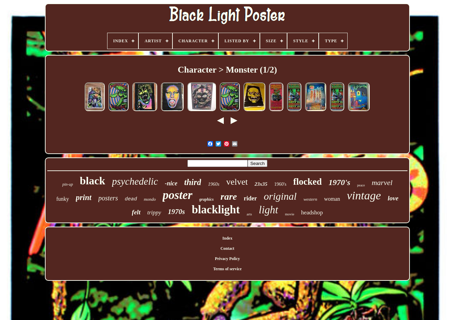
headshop (312, 212)
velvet (237, 182)
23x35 (260, 184)
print (83, 197)
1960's (280, 184)
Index (227, 238)
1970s (176, 212)
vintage (364, 195)
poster (178, 195)
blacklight (216, 209)
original (280, 196)
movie (290, 214)
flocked (307, 182)
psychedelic (135, 181)
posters (108, 198)
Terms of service (227, 268)
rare (228, 196)
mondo (150, 199)
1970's (339, 182)
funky (62, 199)
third (192, 182)
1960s (213, 184)
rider (250, 198)
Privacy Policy (227, 258)
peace (361, 185)
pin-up (67, 184)
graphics (206, 199)
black (92, 180)
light (268, 210)
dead (131, 199)
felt (136, 212)
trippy (154, 212)
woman (332, 199)
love (393, 198)
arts (249, 214)
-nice (171, 183)
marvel (382, 182)
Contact (227, 248)
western (310, 199)
